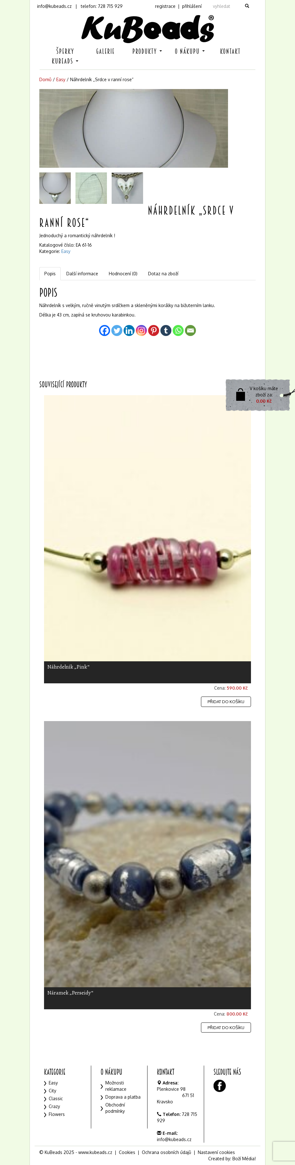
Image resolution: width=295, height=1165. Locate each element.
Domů (45, 79)
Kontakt (230, 51)
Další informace (82, 273)
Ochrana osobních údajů (166, 1152)
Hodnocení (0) (123, 273)
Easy (60, 79)
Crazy (54, 1106)
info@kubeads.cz (54, 6)
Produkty (147, 51)
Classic (56, 1098)
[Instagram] (141, 330)
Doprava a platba (123, 1097)
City (52, 1090)
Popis (50, 273)
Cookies (127, 1152)
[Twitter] (116, 330)
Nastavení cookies (216, 1152)
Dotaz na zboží (163, 273)
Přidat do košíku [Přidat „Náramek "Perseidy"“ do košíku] (226, 1027)
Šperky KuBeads (65, 56)
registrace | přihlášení (178, 6)
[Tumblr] (165, 330)
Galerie (105, 51)
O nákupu (190, 51)
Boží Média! (244, 1158)
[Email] (190, 330)
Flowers (57, 1114)
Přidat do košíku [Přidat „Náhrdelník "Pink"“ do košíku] (226, 701)
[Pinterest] (153, 330)
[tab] (50, 273)
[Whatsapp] (178, 330)
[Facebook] (104, 330)
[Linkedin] (129, 330)
